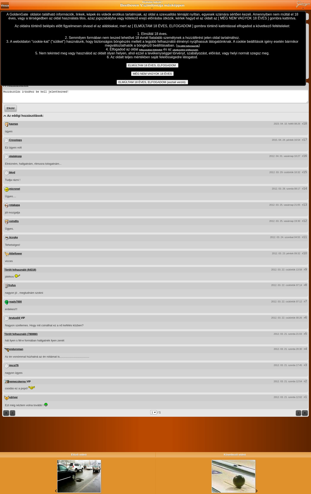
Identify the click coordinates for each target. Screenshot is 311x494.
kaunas (13, 126)
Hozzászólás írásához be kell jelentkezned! (155, 98)
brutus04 (15, 320)
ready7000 (15, 304)
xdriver (13, 399)
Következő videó (235, 454)
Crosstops (15, 142)
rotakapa (14, 207)
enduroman (16, 351)
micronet (14, 191)
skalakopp (15, 158)
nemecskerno (18, 384)
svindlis (14, 223)
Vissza (5, 5)
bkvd (12, 175)
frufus (12, 287)
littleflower (15, 256)
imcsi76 (14, 367)
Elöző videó (79, 454)
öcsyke (13, 239)
